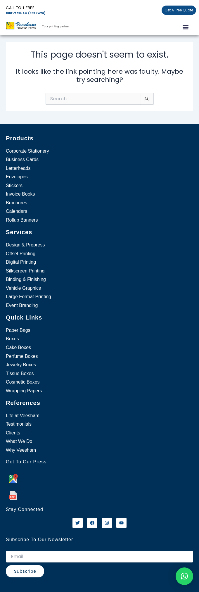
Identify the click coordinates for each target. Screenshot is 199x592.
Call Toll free (20, 8)
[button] (185, 27)
